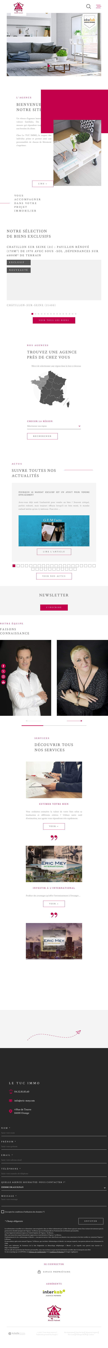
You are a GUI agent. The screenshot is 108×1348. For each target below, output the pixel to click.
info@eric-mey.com (24, 1097)
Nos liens (71, 1331)
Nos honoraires (69, 1329)
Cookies (91, 1331)
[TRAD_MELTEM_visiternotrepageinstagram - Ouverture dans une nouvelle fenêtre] (3, 676)
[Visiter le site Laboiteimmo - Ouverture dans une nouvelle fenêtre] (16, 1330)
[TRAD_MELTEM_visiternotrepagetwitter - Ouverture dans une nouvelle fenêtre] (3, 671)
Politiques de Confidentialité (37, 1248)
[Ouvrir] (88, 6)
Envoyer (91, 1218)
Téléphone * (11, 1165)
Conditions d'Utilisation (57, 1248)
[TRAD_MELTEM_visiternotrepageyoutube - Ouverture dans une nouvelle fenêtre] (3, 682)
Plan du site (80, 1329)
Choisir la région (40, 418)
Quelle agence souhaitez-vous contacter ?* (33, 1179)
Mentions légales (91, 1329)
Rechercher (42, 433)
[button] (49, 66)
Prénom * (8, 1138)
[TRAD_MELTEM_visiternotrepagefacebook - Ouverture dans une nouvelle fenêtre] (3, 666)
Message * (9, 1193)
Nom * (6, 1125)
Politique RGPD (81, 1331)
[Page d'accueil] (18, 7)
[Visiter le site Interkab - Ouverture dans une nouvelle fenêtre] (54, 1289)
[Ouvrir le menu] (98, 6)
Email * (7, 1152)
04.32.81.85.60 (21, 1088)
